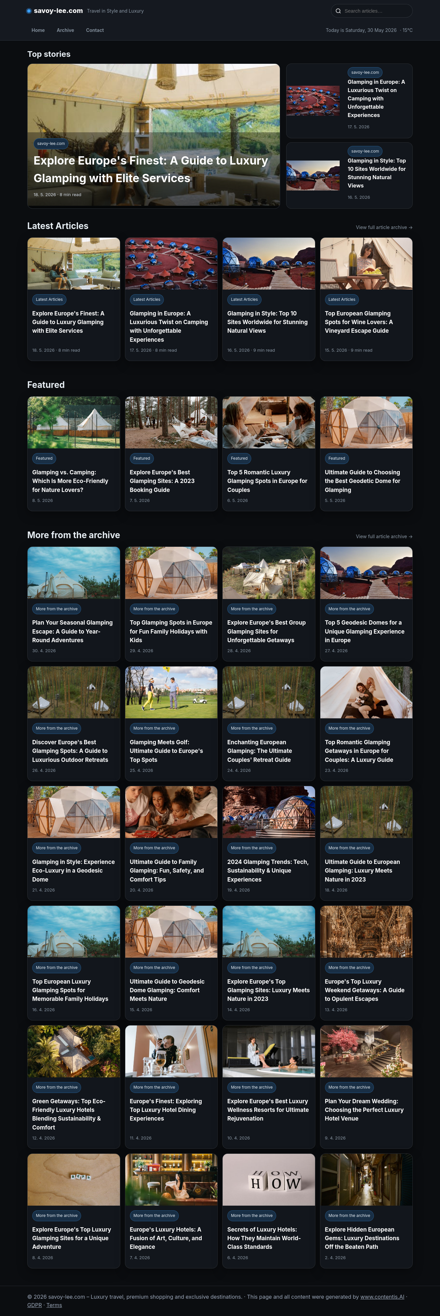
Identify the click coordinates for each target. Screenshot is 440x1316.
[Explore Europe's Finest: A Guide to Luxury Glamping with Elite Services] (74, 299)
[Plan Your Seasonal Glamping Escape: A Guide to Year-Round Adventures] (74, 604)
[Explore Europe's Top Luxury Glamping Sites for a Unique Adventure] (74, 1211)
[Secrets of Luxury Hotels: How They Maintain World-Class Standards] (269, 1211)
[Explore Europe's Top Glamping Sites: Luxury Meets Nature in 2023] (269, 963)
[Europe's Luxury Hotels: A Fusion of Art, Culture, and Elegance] (171, 1211)
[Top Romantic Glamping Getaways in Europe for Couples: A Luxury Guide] (366, 723)
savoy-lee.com (58, 11)
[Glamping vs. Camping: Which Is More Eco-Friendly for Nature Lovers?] (74, 454)
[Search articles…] (376, 11)
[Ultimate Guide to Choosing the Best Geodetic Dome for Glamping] (366, 454)
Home (38, 30)
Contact (95, 30)
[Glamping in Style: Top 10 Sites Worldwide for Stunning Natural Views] (269, 299)
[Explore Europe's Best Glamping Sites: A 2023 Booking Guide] (171, 454)
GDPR (34, 1305)
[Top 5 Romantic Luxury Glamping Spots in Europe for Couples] (269, 454)
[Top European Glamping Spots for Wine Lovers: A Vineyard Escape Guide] (366, 299)
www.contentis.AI (382, 1296)
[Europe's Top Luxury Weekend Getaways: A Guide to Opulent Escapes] (366, 963)
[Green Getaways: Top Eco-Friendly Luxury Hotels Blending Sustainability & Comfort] (74, 1086)
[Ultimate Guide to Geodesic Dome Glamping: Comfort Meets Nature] (171, 963)
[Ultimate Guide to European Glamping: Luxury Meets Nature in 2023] (366, 843)
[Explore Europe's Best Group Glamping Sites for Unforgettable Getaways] (269, 604)
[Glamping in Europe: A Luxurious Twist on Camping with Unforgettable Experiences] (171, 299)
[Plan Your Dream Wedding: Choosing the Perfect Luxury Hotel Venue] (366, 1086)
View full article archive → (384, 227)
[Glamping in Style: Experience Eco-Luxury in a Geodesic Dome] (74, 843)
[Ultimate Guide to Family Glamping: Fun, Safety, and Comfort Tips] (171, 843)
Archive (65, 30)
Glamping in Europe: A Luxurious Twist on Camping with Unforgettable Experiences (376, 98)
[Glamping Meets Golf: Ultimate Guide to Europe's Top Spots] (171, 723)
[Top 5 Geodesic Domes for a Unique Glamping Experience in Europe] (366, 604)
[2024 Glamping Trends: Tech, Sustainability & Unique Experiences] (269, 843)
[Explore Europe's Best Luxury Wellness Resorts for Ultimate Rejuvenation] (269, 1086)
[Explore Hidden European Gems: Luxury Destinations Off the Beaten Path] (366, 1211)
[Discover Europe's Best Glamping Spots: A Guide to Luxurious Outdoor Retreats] (74, 723)
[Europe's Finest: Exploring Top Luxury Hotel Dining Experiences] (171, 1086)
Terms (54, 1305)
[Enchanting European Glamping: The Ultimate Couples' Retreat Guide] (269, 723)
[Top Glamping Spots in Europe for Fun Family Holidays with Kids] (171, 604)
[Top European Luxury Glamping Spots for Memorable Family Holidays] (74, 963)
